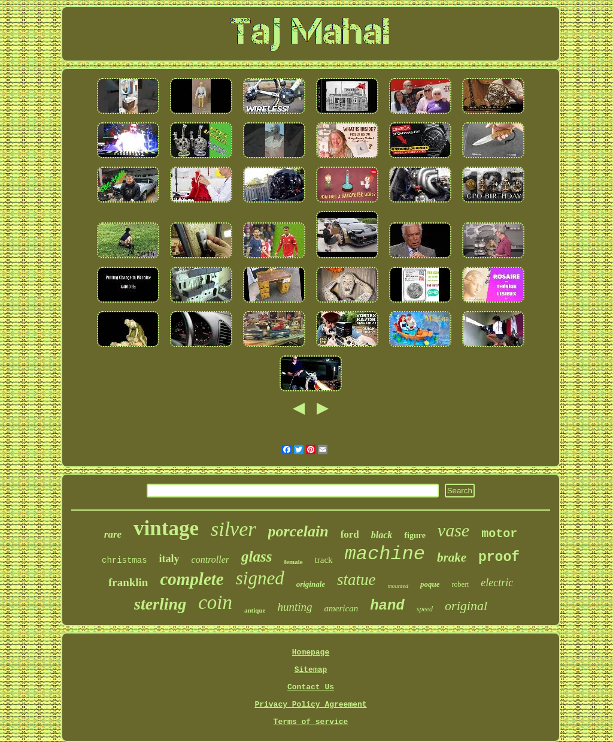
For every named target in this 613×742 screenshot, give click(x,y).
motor (499, 534)
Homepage (310, 652)
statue (356, 580)
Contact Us (310, 687)
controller (210, 559)
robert (460, 584)
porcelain (298, 531)
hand (387, 606)
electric (497, 583)
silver (233, 529)
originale (310, 584)
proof (499, 557)
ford (350, 534)
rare (113, 534)
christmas (124, 560)
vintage (166, 528)
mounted (398, 586)
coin (215, 602)
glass (256, 556)
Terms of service (311, 721)
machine (385, 554)
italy (169, 559)
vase (453, 530)
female (293, 561)
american (341, 608)
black (382, 535)
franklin (128, 582)
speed (425, 609)
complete (191, 579)
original (466, 605)
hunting (294, 607)
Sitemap (311, 669)
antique (254, 610)
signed (260, 578)
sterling (160, 604)
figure (415, 535)
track (324, 560)
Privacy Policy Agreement (310, 704)
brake (451, 557)
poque (430, 584)
